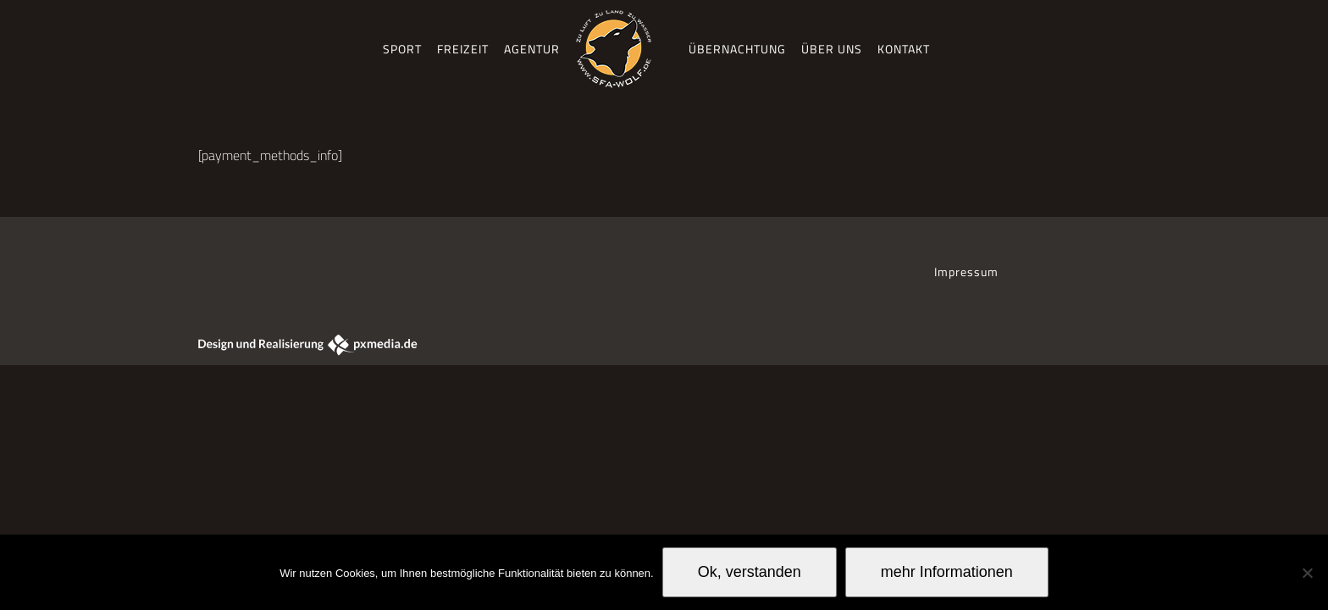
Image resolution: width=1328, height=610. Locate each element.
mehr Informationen (947, 571)
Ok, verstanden (749, 571)
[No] (1306, 572)
